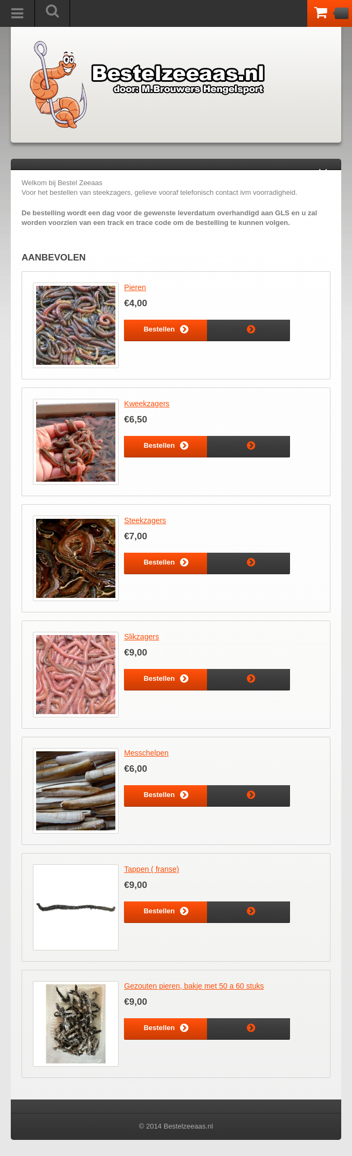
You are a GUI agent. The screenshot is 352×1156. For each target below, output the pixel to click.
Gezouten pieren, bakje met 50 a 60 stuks (194, 986)
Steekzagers (145, 520)
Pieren (135, 287)
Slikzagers (141, 636)
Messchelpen (146, 753)
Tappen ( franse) (151, 869)
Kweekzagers (146, 403)
